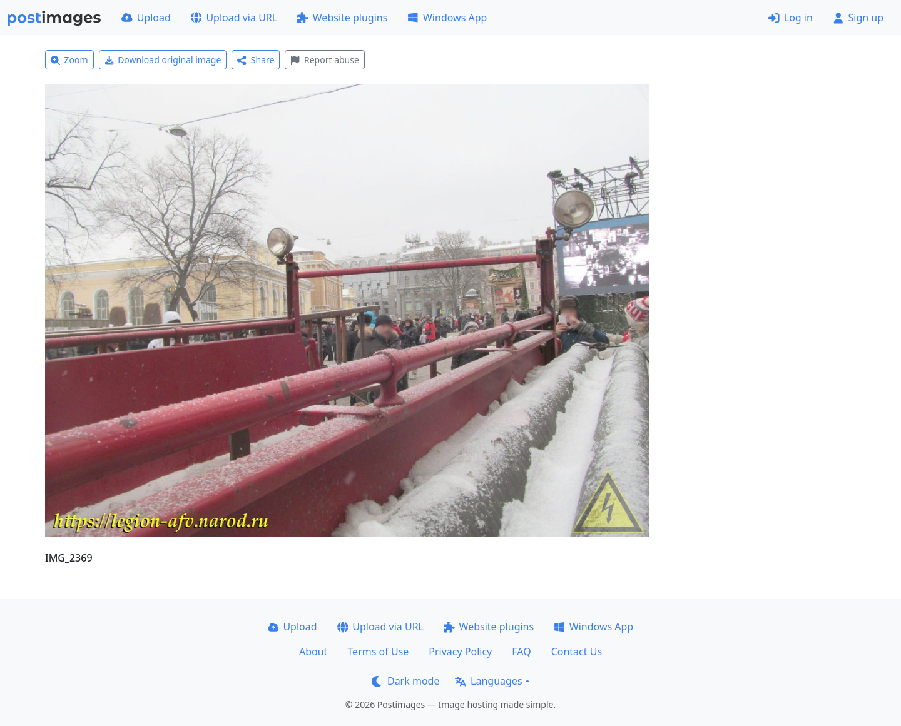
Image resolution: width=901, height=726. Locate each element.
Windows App (447, 17)
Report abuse (324, 60)
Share (255, 60)
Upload (146, 17)
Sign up (858, 17)
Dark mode (405, 681)
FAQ (521, 651)
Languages (488, 681)
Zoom (69, 60)
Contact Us (576, 651)
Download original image (162, 60)
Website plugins (342, 17)
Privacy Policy (460, 651)
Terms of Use (378, 651)
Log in (790, 17)
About (313, 651)
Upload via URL (234, 17)
